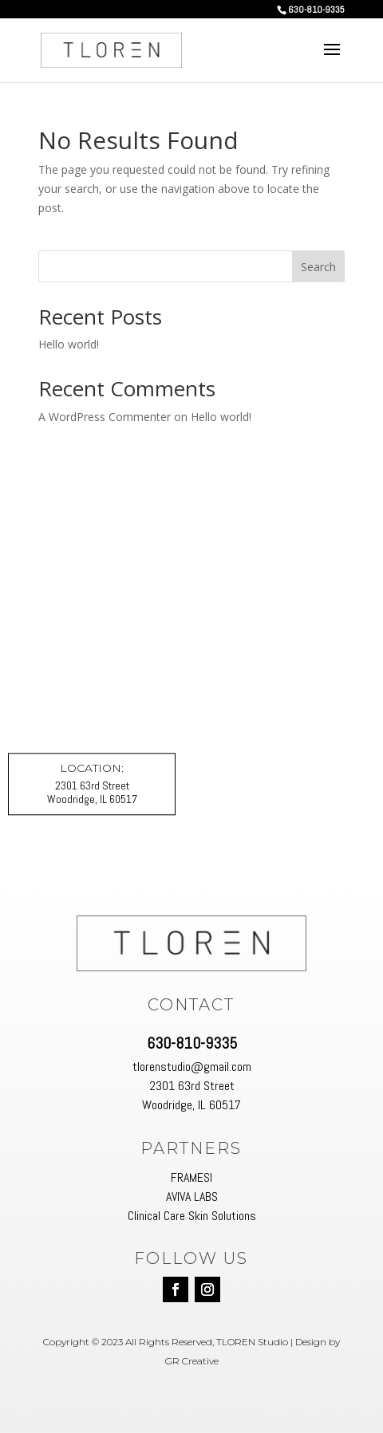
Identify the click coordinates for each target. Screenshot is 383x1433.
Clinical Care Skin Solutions (192, 1215)
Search (318, 266)
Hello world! (68, 344)
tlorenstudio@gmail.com (191, 1066)
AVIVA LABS (192, 1196)
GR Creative (192, 1361)
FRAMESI (191, 1177)
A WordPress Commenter (104, 416)
